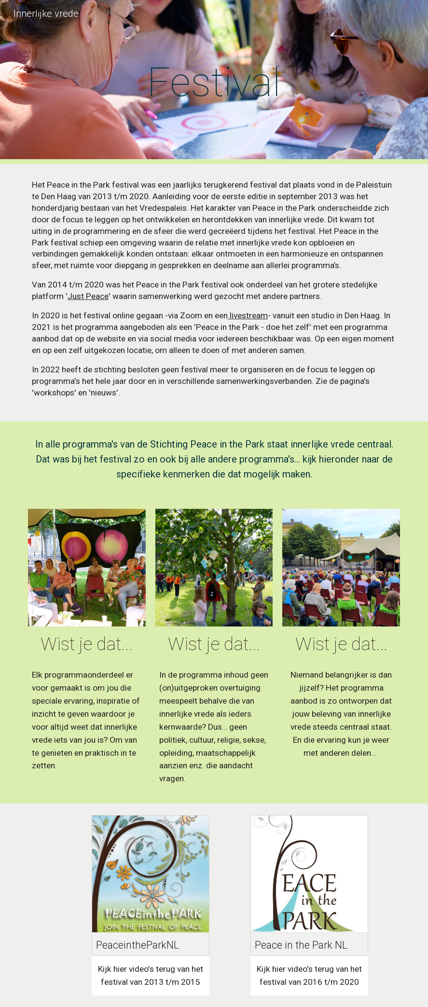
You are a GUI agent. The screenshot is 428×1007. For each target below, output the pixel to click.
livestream (248, 315)
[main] (214, 82)
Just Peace (88, 296)
